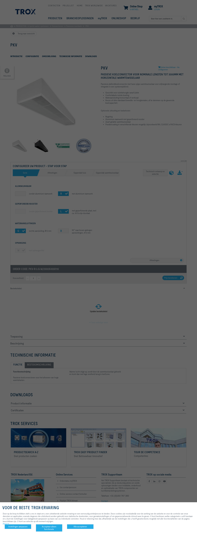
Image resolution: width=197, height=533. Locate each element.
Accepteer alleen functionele (49, 527)
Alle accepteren (80, 526)
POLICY (6, 524)
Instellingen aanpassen (18, 526)
